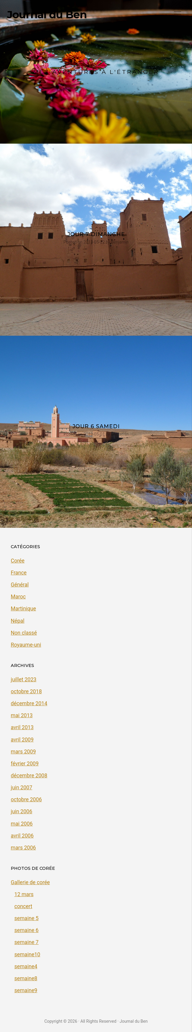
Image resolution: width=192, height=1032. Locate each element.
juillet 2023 (23, 680)
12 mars (23, 894)
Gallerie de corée (30, 882)
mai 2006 (22, 824)
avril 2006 (22, 836)
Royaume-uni (26, 645)
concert (23, 906)
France (19, 573)
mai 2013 (22, 715)
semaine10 (27, 954)
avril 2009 (22, 740)
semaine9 (25, 990)
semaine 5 (26, 918)
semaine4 (25, 966)
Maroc (18, 597)
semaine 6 (26, 930)
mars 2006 (23, 848)
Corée (18, 561)
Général (20, 585)
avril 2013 (22, 727)
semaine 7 (26, 942)
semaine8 (25, 978)
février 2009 (25, 764)
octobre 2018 (26, 691)
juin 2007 (21, 788)
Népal (18, 621)
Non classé (24, 633)
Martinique (23, 609)
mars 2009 (23, 752)
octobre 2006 (26, 800)
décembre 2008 (29, 776)
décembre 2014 (29, 703)
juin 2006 (21, 811)
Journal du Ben (47, 14)
